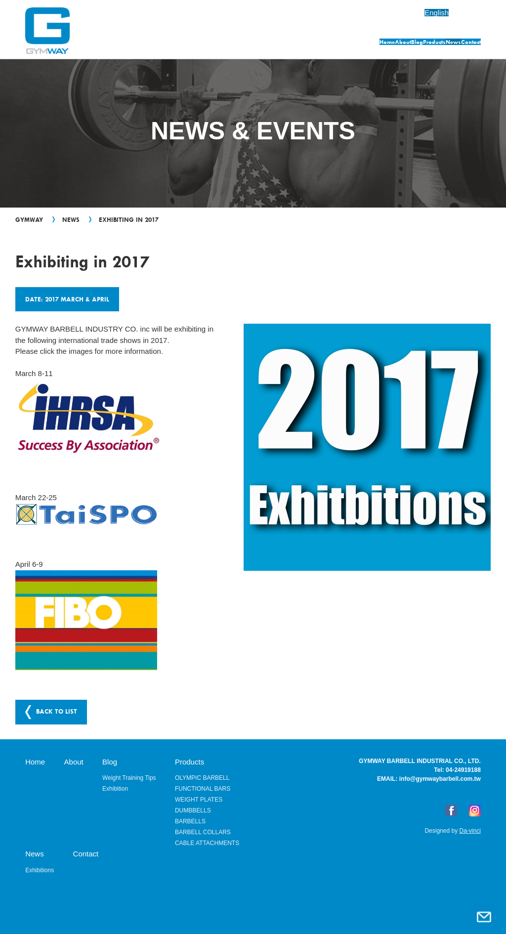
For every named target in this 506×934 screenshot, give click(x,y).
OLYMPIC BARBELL (202, 776)
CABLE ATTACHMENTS (207, 842)
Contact (466, 43)
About (278, 43)
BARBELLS (190, 820)
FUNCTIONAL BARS (202, 787)
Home (232, 43)
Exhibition (115, 787)
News (418, 43)
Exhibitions (39, 869)
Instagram (475, 809)
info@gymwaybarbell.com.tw (440, 777)
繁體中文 (465, 12)
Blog (321, 43)
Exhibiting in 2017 (129, 219)
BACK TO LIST (56, 711)
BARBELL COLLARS (203, 831)
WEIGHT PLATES (198, 798)
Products (368, 43)
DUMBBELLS (193, 809)
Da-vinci (469, 829)
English (419, 12)
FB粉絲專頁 (451, 809)
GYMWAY (29, 219)
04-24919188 (463, 768)
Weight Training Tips (129, 776)
